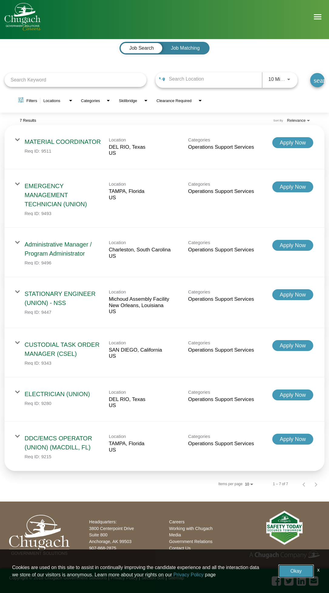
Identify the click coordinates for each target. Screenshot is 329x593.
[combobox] (75, 80)
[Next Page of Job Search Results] (316, 484)
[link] (164, 147)
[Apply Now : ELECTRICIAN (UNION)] (292, 394)
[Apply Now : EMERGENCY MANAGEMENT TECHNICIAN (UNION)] (292, 186)
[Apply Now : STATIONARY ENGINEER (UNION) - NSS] (292, 294)
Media (175, 534)
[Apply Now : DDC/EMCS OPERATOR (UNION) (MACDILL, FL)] (292, 439)
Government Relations (191, 541)
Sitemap (176, 577)
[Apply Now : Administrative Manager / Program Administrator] (292, 245)
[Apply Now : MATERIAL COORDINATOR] (292, 142)
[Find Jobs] (317, 80)
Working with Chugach (191, 528)
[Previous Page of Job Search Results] (304, 484)
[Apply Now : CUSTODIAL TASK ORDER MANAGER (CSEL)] (292, 345)
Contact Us (180, 548)
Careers (177, 521)
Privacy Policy (124, 577)
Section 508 (152, 577)
